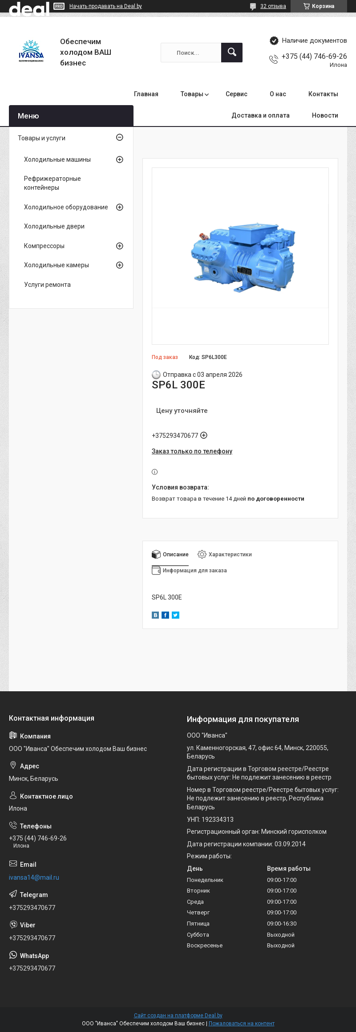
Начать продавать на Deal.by (105, 6)
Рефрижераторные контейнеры (52, 183)
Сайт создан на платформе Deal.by (178, 1015)
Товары (192, 94)
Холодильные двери (54, 226)
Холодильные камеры (56, 265)
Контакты (323, 94)
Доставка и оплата (260, 115)
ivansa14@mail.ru (34, 877)
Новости (325, 115)
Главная (146, 94)
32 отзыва (273, 6)
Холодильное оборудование (66, 207)
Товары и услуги (41, 138)
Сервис (236, 94)
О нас (278, 94)
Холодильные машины (57, 159)
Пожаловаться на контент (242, 1023)
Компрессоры (44, 245)
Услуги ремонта (47, 284)
